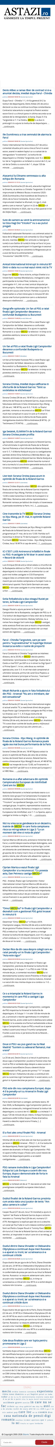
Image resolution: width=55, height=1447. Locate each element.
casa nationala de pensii (24, 1415)
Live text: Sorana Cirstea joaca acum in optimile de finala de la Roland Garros (24, 477)
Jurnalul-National (26, 318)
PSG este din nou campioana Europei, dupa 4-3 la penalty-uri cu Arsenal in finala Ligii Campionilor (27, 1091)
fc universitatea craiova (31, 1397)
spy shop (19, 1406)
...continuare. (9, 126)
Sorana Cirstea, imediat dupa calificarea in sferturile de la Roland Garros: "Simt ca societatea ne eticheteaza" (26, 387)
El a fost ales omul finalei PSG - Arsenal (24, 1132)
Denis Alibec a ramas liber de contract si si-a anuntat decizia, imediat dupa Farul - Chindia (27, 92)
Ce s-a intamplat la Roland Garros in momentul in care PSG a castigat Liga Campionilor (23, 996)
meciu (6, 1391)
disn (50, 1412)
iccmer (27, 1420)
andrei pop (12, 1412)
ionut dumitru (16, 1394)
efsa (24, 1399)
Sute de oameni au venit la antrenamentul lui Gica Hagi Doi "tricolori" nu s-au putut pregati (26, 223)
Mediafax (23, 356)
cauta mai (49, 1397)
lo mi (16, 1423)
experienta (45, 1391)
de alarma (7, 1409)
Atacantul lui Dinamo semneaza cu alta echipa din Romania (24, 177)
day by (39, 1406)
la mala (29, 1399)
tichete (11, 1406)
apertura (35, 1420)
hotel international (43, 1399)
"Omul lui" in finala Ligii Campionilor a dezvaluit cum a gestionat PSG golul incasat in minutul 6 (27, 911)
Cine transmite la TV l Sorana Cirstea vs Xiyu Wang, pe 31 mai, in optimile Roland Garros (26, 517)
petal (41, 1394)
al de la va (14, 1397)
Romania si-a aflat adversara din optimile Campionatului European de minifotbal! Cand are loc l (25, 782)
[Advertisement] (27, 50)
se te (35, 1412)
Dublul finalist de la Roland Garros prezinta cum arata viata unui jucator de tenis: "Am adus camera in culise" (26, 1201)
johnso (50, 1420)
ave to (32, 1409)
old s (43, 1409)
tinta (5, 1394)
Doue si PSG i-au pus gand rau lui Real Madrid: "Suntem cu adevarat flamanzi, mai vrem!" (26, 1047)
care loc (25, 1412)
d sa (5, 1399)
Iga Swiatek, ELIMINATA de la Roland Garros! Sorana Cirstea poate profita (27, 433)
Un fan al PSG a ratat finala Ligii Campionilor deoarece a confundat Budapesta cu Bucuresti (27, 349)
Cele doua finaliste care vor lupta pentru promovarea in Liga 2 (25, 1342)
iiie (38, 1409)
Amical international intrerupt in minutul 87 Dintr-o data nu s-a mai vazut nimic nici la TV (27, 266)
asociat (26, 1403)
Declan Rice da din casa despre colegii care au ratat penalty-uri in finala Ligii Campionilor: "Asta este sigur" (27, 952)
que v (43, 1420)
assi (47, 1406)
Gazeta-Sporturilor (26, 97)
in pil (27, 1394)
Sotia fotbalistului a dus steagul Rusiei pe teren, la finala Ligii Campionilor (25, 600)
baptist (34, 1394)
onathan (19, 1420)
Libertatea (24, 482)
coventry (31, 1392)
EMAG (27, 1387)
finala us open (27, 1423)
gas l (49, 1409)
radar (4, 1396)
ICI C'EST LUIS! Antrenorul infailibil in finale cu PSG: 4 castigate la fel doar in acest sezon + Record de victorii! (27, 554)
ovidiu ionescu (19, 1392)
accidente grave (12, 1402)
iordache (39, 1423)
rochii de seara (20, 1409)
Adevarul (23, 1180)
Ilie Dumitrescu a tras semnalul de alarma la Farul (27, 136)
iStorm (26, 1434)
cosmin (42, 1412)
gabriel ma (29, 1406)
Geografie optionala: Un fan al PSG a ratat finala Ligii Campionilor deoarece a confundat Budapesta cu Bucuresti (26, 311)
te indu (48, 1394)
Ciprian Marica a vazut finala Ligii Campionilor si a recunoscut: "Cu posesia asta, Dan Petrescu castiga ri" (25, 870)
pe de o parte (14, 1399)
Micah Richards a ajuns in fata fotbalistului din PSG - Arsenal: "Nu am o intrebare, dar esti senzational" (26, 693)
